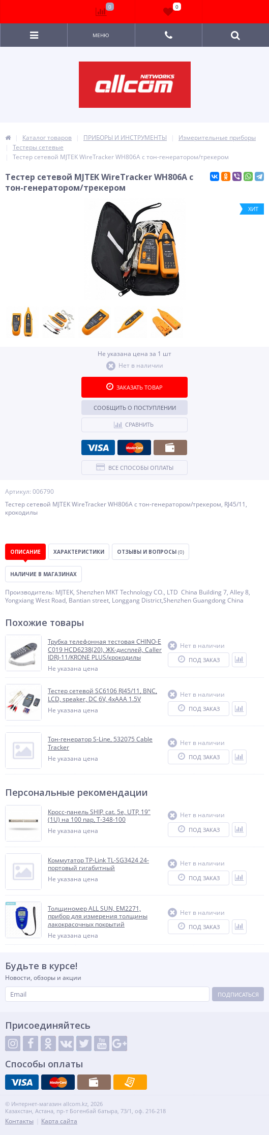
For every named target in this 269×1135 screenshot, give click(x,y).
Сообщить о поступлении (135, 407)
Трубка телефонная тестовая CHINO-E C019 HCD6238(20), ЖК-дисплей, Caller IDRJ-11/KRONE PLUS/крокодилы (105, 650)
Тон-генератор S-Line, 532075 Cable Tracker (100, 743)
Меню (101, 35)
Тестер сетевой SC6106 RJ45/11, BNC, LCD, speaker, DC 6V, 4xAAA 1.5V (102, 695)
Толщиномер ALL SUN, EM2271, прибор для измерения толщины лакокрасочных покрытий (97, 917)
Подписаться (238, 994)
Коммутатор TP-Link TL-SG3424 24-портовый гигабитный (98, 864)
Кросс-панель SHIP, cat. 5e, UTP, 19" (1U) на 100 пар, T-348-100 (99, 816)
